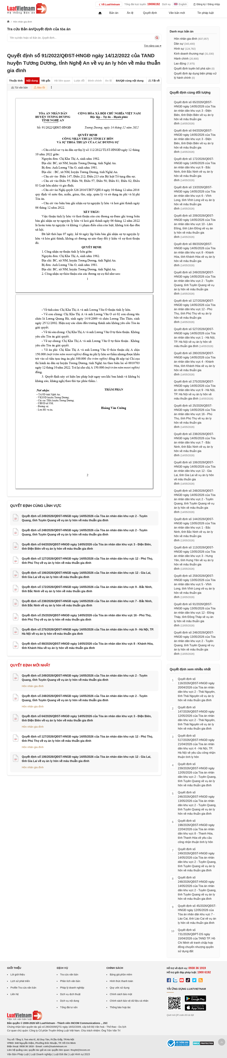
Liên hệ (14, 994)
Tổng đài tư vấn (68, 1007)
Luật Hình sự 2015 (79, 1054)
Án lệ (130, 12)
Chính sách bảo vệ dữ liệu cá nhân (129, 1000)
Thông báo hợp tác (120, 1007)
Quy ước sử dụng (119, 987)
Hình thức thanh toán (121, 981)
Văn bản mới (177, 12)
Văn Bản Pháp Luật (18, 1054)
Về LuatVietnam (109, 4)
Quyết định (150, 12)
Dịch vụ (166, 4)
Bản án (113, 12)
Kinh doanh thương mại (189, 53)
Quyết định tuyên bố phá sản (192, 68)
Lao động (180, 63)
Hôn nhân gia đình (33, 686)
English (180, 4)
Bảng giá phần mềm (121, 974)
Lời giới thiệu (17, 974)
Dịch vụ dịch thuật (70, 994)
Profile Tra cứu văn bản (23, 987)
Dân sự (178, 43)
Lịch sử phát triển (20, 981)
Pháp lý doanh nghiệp (72, 987)
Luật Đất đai (60, 1054)
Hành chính (181, 58)
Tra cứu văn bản (69, 974)
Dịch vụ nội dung (69, 1000)
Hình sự (179, 48)
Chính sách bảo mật (121, 994)
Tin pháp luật (205, 12)
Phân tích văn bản (70, 981)
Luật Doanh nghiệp (41, 1054)
